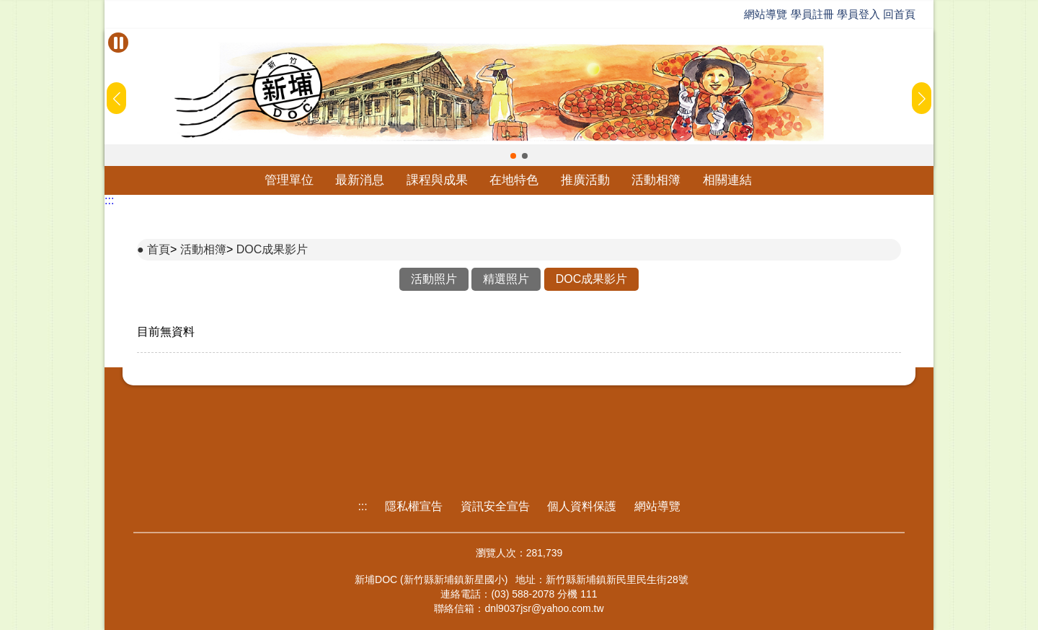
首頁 (158, 249)
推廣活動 (585, 180)
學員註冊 (812, 14)
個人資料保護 (581, 506)
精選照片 (506, 279)
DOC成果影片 (272, 249)
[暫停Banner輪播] (118, 42)
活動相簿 (655, 180)
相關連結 (727, 180)
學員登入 (858, 14)
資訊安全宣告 (495, 506)
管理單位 (289, 180)
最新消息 (359, 180)
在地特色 (513, 180)
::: (109, 200)
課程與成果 (437, 180)
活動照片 (434, 279)
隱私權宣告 (414, 506)
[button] (513, 156)
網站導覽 (765, 14)
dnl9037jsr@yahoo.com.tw (543, 608)
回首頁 (899, 14)
